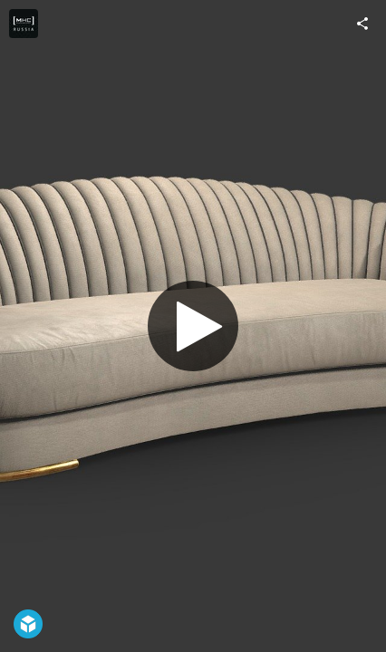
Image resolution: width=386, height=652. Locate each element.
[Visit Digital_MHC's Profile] (23, 23)
